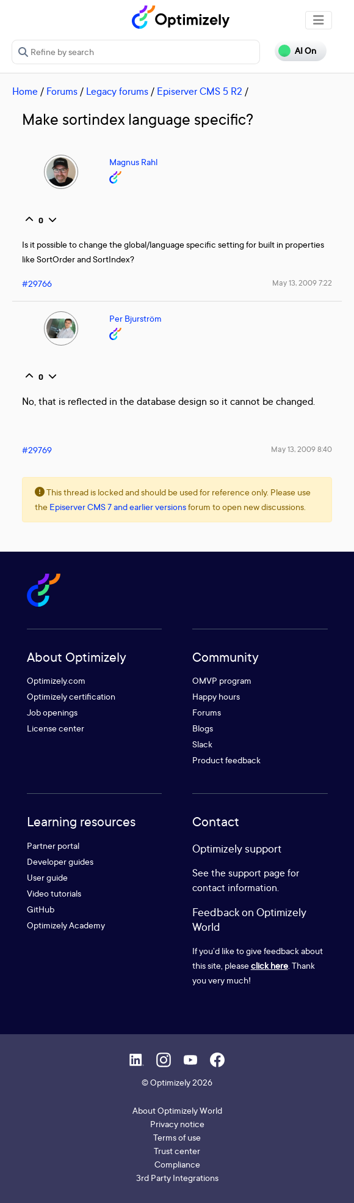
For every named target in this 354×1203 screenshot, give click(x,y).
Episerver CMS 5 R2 (199, 91)
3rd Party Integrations (177, 1177)
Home (25, 91)
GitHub (40, 909)
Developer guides (60, 861)
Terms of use (177, 1137)
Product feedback (226, 760)
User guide (47, 877)
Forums (62, 91)
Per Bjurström (135, 318)
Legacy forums (117, 91)
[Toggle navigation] (318, 20)
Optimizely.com (56, 680)
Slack (202, 744)
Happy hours (216, 696)
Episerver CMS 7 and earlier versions (117, 507)
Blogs (202, 728)
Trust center (177, 1151)
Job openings (52, 712)
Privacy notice (177, 1124)
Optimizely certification (71, 696)
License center (55, 728)
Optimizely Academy (66, 925)
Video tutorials (54, 893)
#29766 (37, 283)
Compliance (177, 1164)
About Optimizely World (177, 1110)
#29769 (37, 450)
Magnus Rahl (133, 162)
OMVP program (221, 680)
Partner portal (53, 845)
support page (256, 872)
